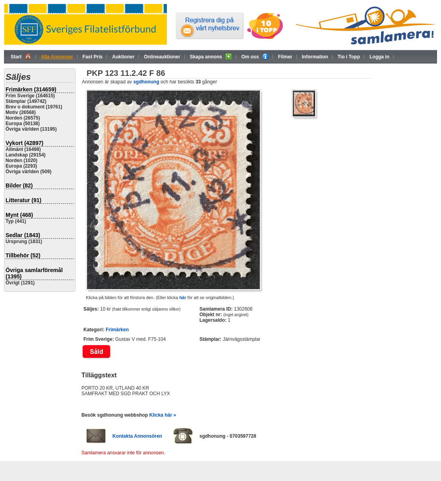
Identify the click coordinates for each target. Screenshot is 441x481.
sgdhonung (146, 82)
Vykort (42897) (24, 143)
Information (315, 57)
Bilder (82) (19, 185)
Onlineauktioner (162, 57)
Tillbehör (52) (23, 255)
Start (21, 56)
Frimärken (117, 329)
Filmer (285, 57)
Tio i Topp (349, 57)
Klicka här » (162, 415)
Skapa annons (211, 56)
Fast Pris (93, 57)
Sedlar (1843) (23, 235)
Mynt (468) (19, 215)
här (182, 297)
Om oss (254, 56)
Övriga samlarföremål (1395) (34, 273)
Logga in (379, 57)
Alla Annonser (57, 57)
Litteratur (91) (23, 200)
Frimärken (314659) (31, 89)
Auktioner (123, 57)
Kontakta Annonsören (137, 436)
